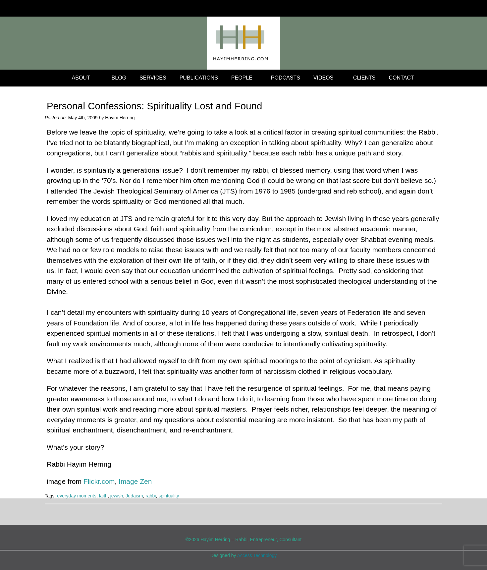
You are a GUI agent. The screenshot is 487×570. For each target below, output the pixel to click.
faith (103, 495)
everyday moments (76, 495)
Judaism (134, 495)
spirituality (168, 495)
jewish (116, 495)
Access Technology (257, 555)
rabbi (150, 495)
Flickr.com (99, 481)
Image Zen (135, 481)
